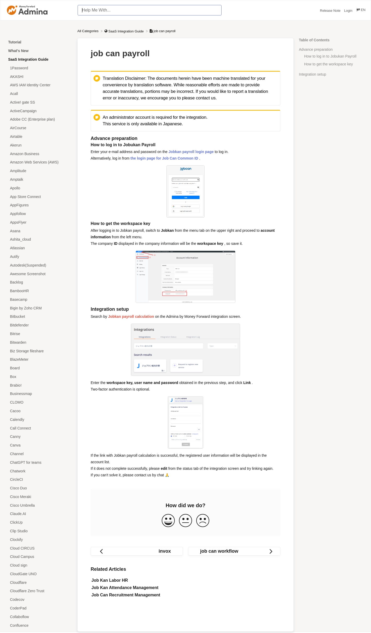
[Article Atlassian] (38, 248)
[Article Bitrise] (38, 334)
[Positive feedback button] (168, 521)
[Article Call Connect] (38, 428)
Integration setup (312, 74)
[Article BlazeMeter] (38, 359)
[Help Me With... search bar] (150, 10)
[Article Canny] (38, 436)
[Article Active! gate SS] (38, 102)
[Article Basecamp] (38, 299)
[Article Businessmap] (38, 393)
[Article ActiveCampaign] (38, 110)
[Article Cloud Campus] (38, 556)
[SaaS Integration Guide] (124, 31)
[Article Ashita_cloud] (38, 239)
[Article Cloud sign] (38, 565)
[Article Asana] (38, 231)
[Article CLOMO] (38, 402)
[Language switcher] (361, 10)
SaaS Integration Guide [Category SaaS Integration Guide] (28, 59)
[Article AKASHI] (38, 76)
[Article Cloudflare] (38, 582)
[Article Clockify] (38, 539)
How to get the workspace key (328, 64)
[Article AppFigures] (38, 205)
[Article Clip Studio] (38, 531)
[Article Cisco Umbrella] (38, 505)
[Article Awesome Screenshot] (38, 273)
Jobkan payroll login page (191, 152)
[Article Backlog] (38, 282)
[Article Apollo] (38, 188)
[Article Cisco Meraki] (38, 496)
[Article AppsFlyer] (38, 222)
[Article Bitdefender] (38, 325)
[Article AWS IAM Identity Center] (38, 85)
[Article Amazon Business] (38, 153)
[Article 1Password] (38, 68)
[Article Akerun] (38, 145)
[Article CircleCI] (38, 479)
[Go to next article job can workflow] (234, 551)
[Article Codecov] (38, 599)
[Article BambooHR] (38, 291)
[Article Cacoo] (38, 411)
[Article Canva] (38, 445)
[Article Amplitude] (38, 171)
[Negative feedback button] (203, 521)
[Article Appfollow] (38, 214)
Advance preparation (316, 49)
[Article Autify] (38, 256)
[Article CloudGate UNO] (38, 574)
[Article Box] (38, 376)
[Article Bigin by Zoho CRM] (38, 308)
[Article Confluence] (38, 625)
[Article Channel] (38, 454)
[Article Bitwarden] (38, 342)
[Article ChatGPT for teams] (38, 462)
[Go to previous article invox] (137, 551)
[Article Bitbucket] (38, 316)
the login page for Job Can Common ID (164, 158)
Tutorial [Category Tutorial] (14, 42)
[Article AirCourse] (38, 128)
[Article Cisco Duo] (38, 488)
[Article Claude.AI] (38, 514)
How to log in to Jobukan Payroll (330, 56)
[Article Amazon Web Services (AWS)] (38, 162)
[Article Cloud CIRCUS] (38, 548)
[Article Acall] (38, 93)
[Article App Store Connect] (38, 196)
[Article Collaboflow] (38, 616)
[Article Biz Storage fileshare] (38, 351)
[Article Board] (38, 368)
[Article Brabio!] (38, 385)
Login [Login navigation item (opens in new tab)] (348, 11)
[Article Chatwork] (38, 471)
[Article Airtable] (38, 136)
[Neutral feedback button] (185, 521)
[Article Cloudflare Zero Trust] (38, 591)
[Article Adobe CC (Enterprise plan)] (38, 119)
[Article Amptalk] (38, 179)
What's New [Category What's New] (18, 51)
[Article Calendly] (38, 419)
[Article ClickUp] (38, 522)
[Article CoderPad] (38, 608)
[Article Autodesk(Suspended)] (38, 265)
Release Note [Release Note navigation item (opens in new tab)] (330, 11)
